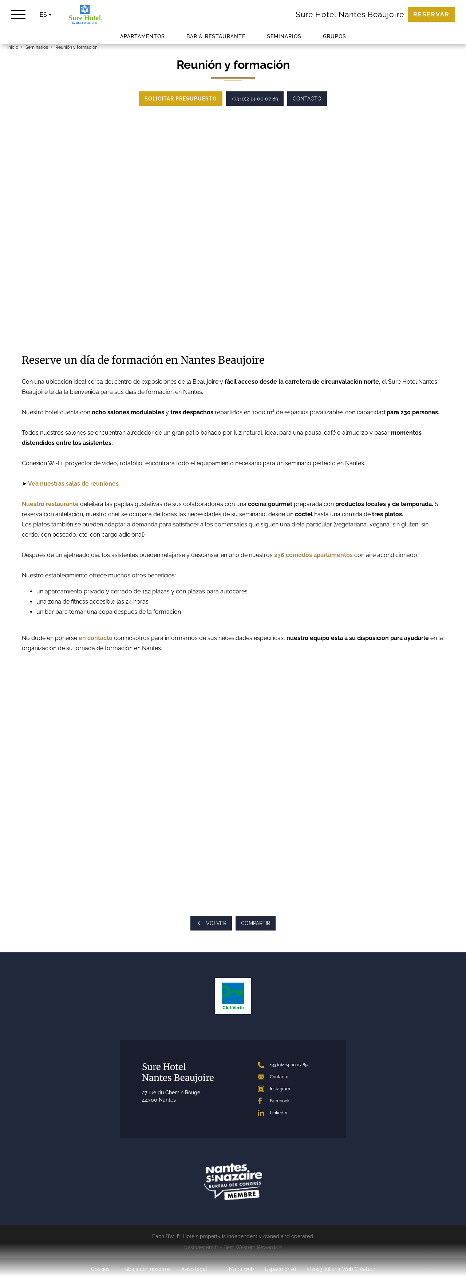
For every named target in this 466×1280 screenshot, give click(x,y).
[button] (31, 230)
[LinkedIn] (291, 1113)
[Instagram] (291, 1089)
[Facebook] (291, 1101)
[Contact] (291, 1077)
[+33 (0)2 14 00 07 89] (291, 1065)
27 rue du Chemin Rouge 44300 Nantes (171, 1096)
